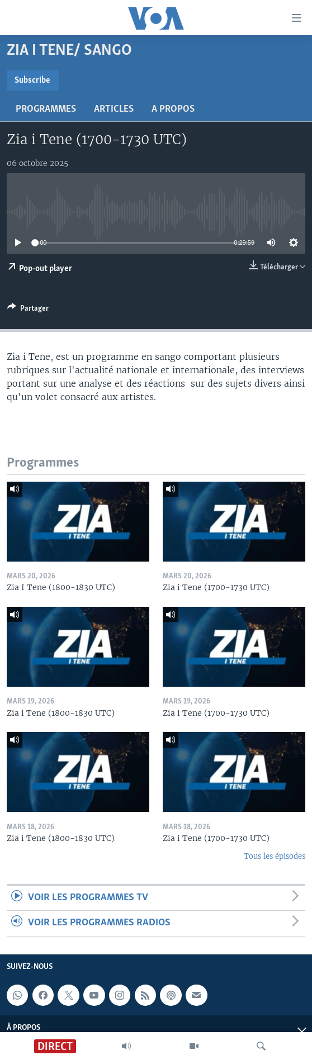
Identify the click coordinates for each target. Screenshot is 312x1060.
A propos (173, 109)
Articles (114, 109)
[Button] (28, 310)
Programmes (46, 109)
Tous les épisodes (274, 856)
